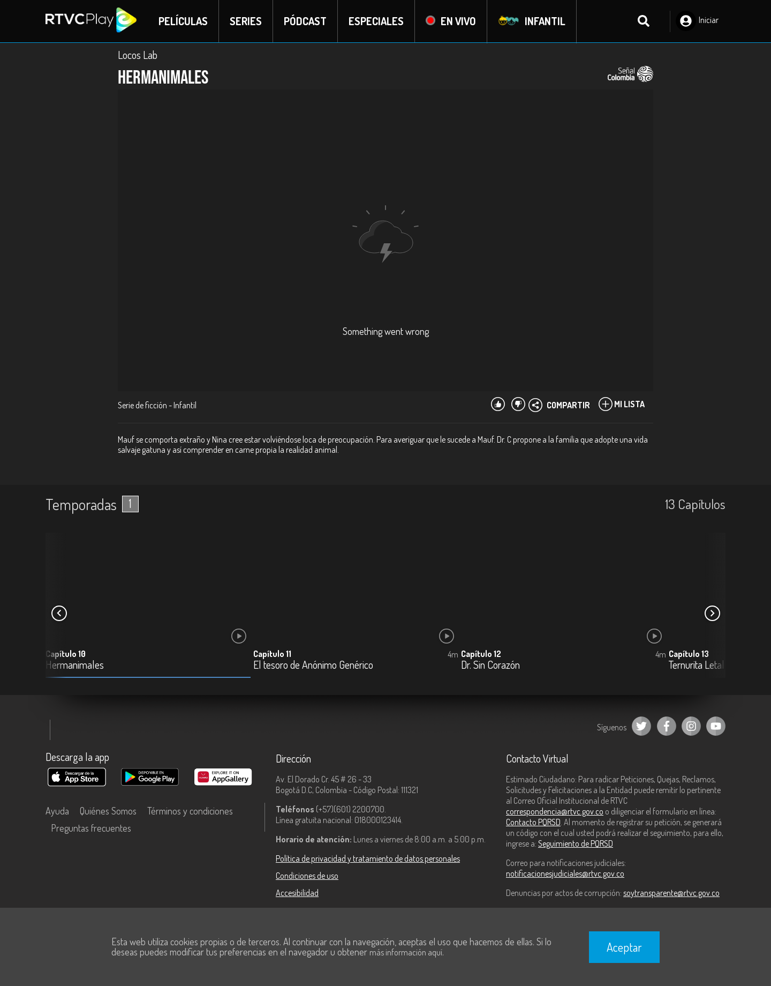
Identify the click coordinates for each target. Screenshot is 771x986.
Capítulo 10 (66, 653)
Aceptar (624, 946)
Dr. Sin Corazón (490, 665)
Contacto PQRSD (533, 822)
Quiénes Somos (108, 811)
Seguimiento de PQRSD (575, 843)
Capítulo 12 (481, 653)
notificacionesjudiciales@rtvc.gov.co (565, 873)
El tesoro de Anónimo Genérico (313, 665)
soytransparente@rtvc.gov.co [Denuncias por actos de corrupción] (671, 892)
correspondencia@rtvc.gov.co (554, 811)
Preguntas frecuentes (91, 828)
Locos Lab (137, 55)
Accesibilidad (297, 892)
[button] (712, 614)
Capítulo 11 (272, 653)
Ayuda (57, 811)
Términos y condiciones (190, 811)
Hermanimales (75, 665)
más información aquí (405, 952)
